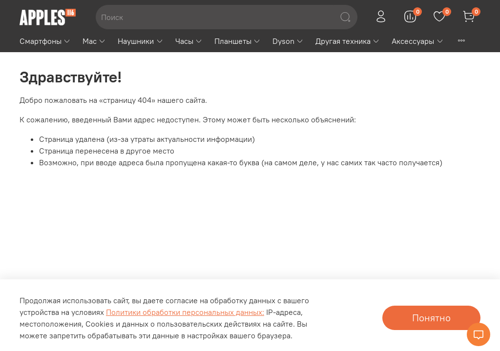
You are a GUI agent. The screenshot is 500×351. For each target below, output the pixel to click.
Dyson (288, 41)
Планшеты (237, 41)
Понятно (431, 318)
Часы (189, 41)
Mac (94, 41)
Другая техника (347, 41)
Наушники (140, 41)
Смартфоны (45, 41)
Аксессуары (417, 41)
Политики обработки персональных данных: (185, 312)
